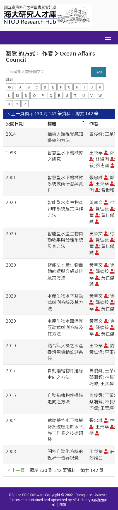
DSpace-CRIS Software (26, 494)
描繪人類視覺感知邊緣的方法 (65, 136)
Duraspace (84, 494)
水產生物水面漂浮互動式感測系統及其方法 (65, 327)
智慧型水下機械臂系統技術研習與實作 (65, 183)
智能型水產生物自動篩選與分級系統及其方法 (65, 271)
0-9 (10, 87)
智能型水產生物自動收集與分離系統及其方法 (65, 240)
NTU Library (81, 499)
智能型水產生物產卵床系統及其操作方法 (65, 208)
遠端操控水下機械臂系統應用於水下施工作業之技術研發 (65, 430)
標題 (51, 123)
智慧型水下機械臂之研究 (65, 155)
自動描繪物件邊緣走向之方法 (65, 373)
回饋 (62, 504)
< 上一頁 (16, 113)
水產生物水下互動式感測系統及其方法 (65, 302)
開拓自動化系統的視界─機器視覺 (65, 454)
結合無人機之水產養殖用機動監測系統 (65, 351)
